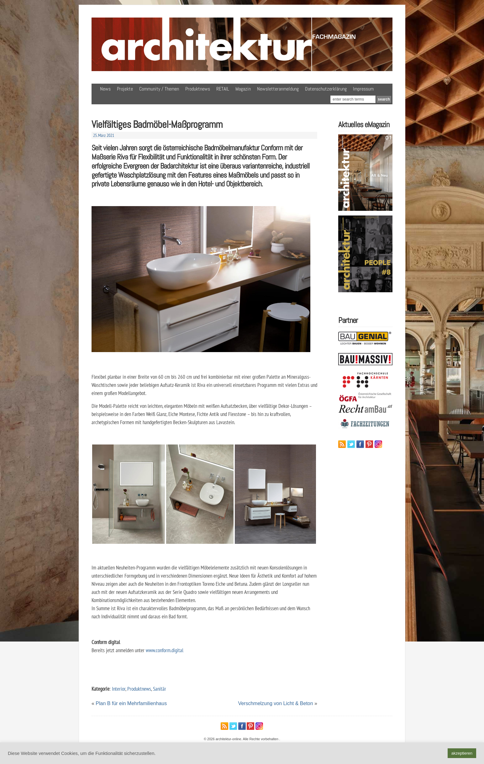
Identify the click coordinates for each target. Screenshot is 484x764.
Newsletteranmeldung (278, 89)
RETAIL (222, 89)
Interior (118, 688)
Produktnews (197, 89)
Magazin (243, 89)
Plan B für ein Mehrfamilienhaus (131, 703)
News (105, 89)
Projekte (125, 89)
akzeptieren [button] (461, 753)
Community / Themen (159, 89)
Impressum (363, 89)
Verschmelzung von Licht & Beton (275, 703)
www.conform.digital (164, 650)
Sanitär (159, 688)
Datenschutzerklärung (326, 89)
